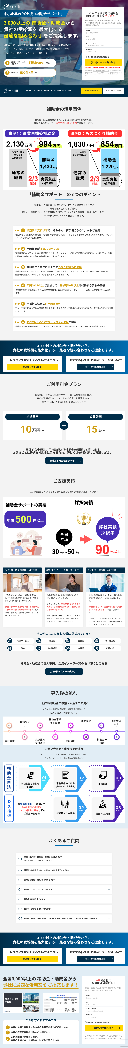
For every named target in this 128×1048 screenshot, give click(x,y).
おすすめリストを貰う (113, 91)
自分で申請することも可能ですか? (40, 909)
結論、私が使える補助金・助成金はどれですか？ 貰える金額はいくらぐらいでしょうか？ (47, 859)
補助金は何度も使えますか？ (37, 899)
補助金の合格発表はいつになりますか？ (43, 880)
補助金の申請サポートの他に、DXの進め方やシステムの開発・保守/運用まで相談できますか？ (61, 920)
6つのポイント (30, 91)
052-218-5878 (66, 91)
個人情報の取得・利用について (101, 70)
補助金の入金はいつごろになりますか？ (43, 889)
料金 (38, 91)
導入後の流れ (45, 91)
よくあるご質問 (56, 91)
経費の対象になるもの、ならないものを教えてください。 (52, 870)
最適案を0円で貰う (91, 91)
